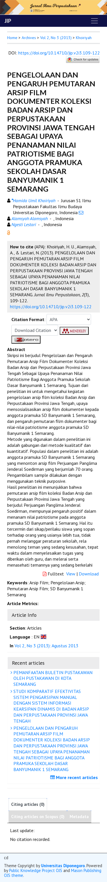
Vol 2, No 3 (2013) (56, 37)
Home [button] (12, 37)
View (70, 574)
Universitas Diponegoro (63, 865)
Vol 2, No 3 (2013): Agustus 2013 (46, 645)
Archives (29, 37)
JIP (8, 21)
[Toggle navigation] (94, 21)
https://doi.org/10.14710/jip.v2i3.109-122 (59, 53)
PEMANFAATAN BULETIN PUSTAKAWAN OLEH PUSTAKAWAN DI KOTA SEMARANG (52, 678)
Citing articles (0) (28, 804)
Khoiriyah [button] (84, 37)
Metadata (79, 816)
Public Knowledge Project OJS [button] (35, 870)
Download (89, 574)
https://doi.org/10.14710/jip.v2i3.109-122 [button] (51, 306)
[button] (8, 232)
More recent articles (75, 777)
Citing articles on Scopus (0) (37, 816)
